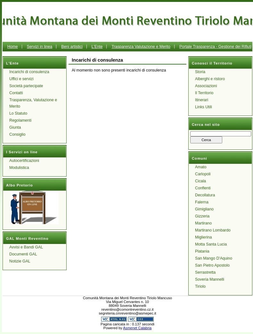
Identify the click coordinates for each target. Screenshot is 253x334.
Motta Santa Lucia (211, 244)
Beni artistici (71, 46)
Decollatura (205, 195)
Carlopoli (203, 174)
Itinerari (201, 100)
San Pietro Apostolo (212, 265)
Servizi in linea (39, 46)
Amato (201, 167)
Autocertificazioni (24, 160)
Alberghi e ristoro (210, 79)
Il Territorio (204, 93)
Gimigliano (204, 209)
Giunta (15, 127)
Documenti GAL (23, 254)
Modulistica (19, 167)
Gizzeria (202, 216)
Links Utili (203, 107)
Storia (200, 72)
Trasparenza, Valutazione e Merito (33, 103)
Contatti (16, 93)
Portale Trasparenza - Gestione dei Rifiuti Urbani (185, 51)
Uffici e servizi (21, 79)
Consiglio (17, 134)
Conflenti (203, 188)
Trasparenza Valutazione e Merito (140, 46)
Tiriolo (200, 286)
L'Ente (97, 46)
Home (12, 46)
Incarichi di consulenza (29, 72)
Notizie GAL (19, 261)
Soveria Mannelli (209, 279)
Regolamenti (20, 120)
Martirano (203, 223)
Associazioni (206, 86)
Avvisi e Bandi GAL (26, 247)
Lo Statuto (18, 113)
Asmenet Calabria (137, 328)
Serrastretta (205, 272)
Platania (202, 251)
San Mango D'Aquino (213, 258)
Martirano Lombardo (213, 230)
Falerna (201, 202)
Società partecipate (26, 86)
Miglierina (203, 237)
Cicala (200, 181)
